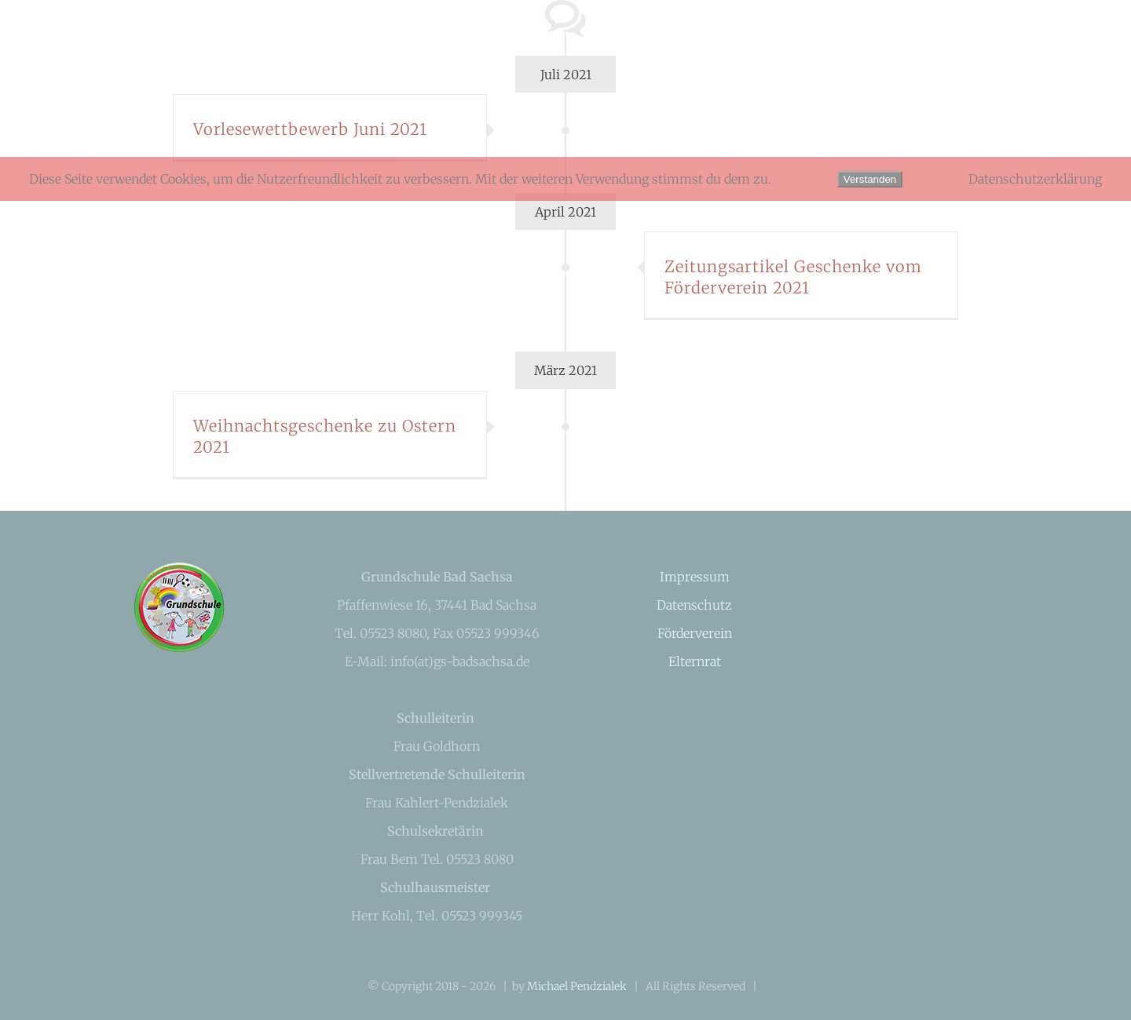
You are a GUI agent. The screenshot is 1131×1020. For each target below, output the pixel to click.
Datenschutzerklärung (1035, 179)
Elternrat (694, 661)
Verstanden (870, 179)
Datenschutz (694, 605)
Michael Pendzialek (577, 986)
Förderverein (694, 633)
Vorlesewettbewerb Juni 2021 (310, 129)
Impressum (695, 577)
